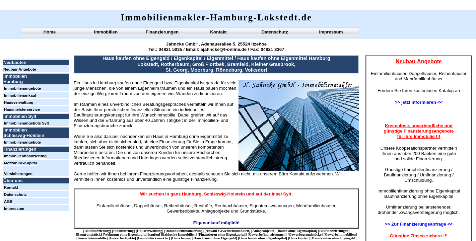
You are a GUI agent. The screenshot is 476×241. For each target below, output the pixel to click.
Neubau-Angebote (19, 69)
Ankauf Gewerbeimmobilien (227, 231)
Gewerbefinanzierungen (267, 234)
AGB (8, 201)
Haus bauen (181, 238)
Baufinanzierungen (333, 231)
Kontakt (218, 31)
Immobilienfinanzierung (184, 231)
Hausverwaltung (149, 231)
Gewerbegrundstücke (305, 234)
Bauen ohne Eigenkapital (297, 231)
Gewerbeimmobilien (340, 234)
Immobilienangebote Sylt (26, 123)
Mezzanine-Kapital (20, 163)
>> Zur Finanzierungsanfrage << (419, 224)
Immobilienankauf (20, 95)
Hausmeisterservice (22, 109)
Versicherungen (18, 174)
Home (49, 31)
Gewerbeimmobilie (92, 238)
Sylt (287, 193)
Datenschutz (274, 31)
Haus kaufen (299, 238)
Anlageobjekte (263, 231)
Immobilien (106, 31)
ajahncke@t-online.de (224, 49)
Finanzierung (123, 231)
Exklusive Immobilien (179, 234)
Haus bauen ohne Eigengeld (215, 238)
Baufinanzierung (97, 231)
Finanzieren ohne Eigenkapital (222, 234)
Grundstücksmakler (153, 238)
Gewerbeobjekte (122, 238)
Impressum (331, 31)
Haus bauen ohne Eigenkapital (262, 238)
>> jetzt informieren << (419, 102)
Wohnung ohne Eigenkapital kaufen (131, 234)
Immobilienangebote (22, 88)
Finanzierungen (162, 31)
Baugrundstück (88, 234)
